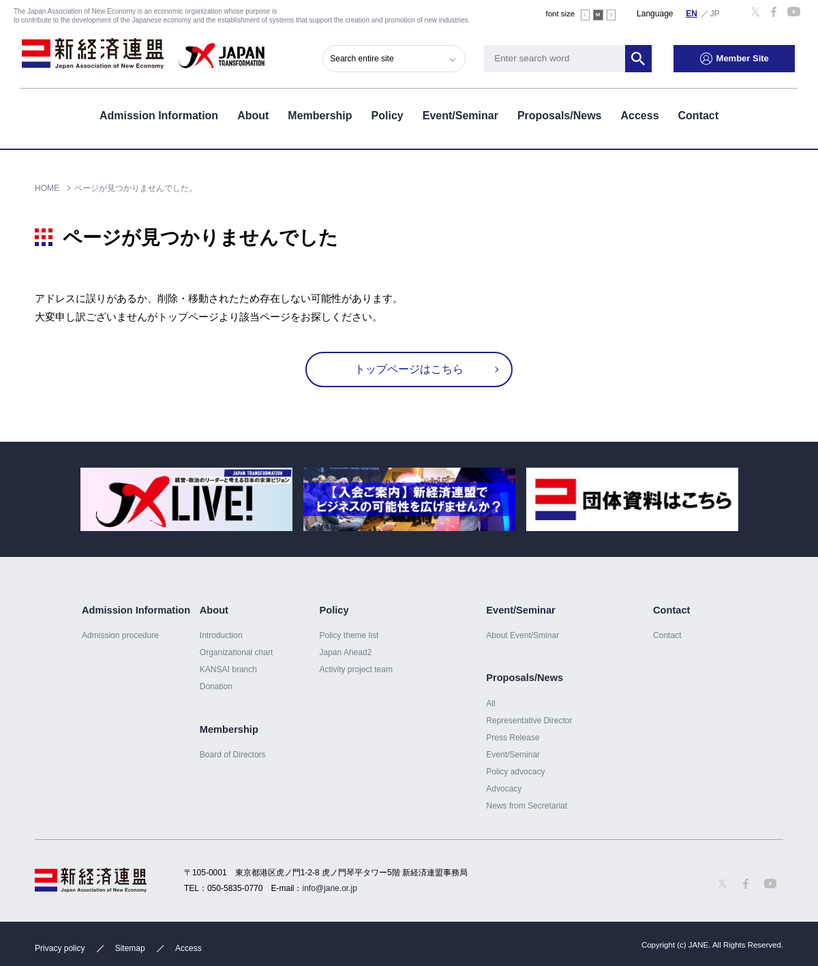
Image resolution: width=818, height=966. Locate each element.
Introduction (221, 635)
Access (639, 115)
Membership (320, 115)
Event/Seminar (460, 115)
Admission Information (159, 115)
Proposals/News (559, 115)
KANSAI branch (228, 669)
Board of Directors (233, 754)
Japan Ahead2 (345, 652)
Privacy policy (60, 948)
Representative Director (529, 720)
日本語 (715, 13)
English (692, 13)
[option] (186, 499)
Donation (216, 686)
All (490, 703)
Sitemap (130, 948)
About (253, 115)
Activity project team (356, 669)
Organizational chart (236, 652)
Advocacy (503, 789)
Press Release (512, 737)
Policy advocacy (515, 771)
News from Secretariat (526, 806)
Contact (698, 115)
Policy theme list (348, 635)
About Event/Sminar (522, 635)
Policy (388, 115)
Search (640, 58)
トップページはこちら (409, 369)
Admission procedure (120, 635)
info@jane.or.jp (330, 888)
